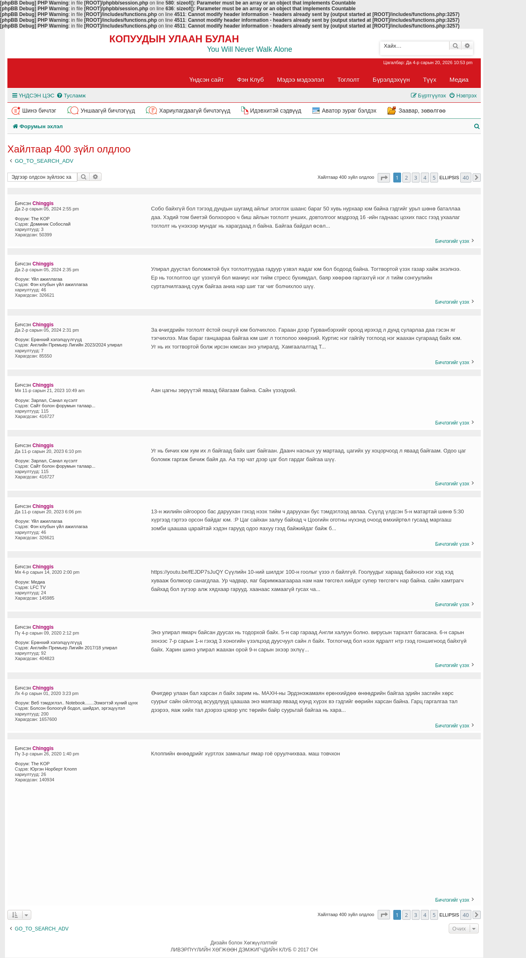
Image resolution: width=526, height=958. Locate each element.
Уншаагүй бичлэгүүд (108, 110)
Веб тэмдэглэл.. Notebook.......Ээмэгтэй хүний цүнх (84, 702)
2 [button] (406, 177)
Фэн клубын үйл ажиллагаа (59, 284)
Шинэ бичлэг (39, 110)
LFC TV (38, 587)
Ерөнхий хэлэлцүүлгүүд (56, 339)
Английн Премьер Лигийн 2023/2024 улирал (76, 344)
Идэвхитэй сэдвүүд (275, 110)
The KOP (40, 218)
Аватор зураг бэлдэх (349, 110)
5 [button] (434, 177)
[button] (384, 177)
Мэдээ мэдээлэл (300, 79)
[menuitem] (70, 96)
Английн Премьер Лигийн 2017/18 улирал (73, 647)
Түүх (429, 79)
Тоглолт (348, 79)
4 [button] (424, 177)
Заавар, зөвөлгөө (422, 110)
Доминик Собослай (50, 224)
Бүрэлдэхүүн (391, 79)
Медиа (459, 79)
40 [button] (466, 177)
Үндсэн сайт (206, 79)
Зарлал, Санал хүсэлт (54, 400)
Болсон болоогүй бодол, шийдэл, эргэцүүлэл (77, 708)
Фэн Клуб (250, 79)
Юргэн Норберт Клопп (53, 768)
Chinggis (42, 203)
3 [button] (415, 177)
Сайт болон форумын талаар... (62, 405)
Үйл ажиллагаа (46, 279)
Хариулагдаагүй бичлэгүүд (194, 110)
